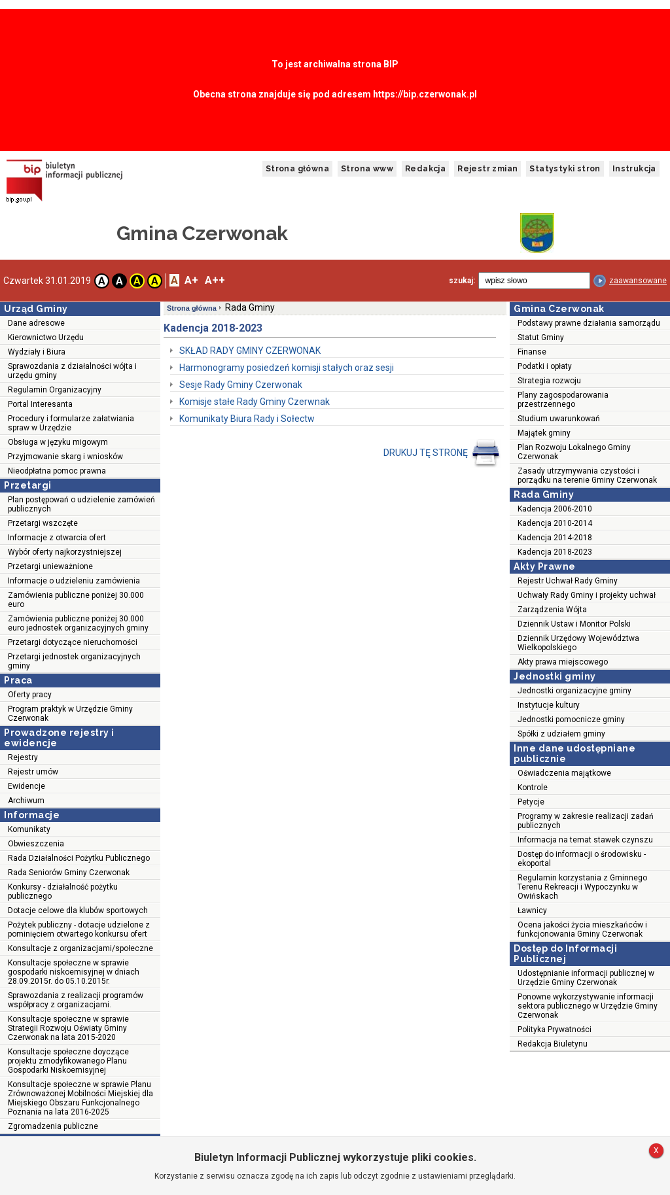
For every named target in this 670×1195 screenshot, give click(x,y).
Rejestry (23, 757)
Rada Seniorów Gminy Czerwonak (69, 872)
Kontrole (533, 787)
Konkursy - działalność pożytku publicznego (63, 891)
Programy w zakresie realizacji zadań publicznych (586, 821)
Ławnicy (532, 910)
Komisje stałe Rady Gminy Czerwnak (254, 401)
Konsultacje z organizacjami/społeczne (80, 948)
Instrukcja (634, 168)
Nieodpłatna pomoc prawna (57, 471)
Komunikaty (29, 829)
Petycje (531, 801)
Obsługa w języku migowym (58, 442)
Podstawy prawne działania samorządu (589, 323)
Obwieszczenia (36, 843)
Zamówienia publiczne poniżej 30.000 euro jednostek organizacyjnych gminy (78, 623)
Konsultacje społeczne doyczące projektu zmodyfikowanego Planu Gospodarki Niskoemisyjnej (68, 1061)
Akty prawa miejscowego (563, 662)
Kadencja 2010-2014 (555, 523)
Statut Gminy (541, 337)
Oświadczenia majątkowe (564, 773)
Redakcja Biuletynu (553, 1043)
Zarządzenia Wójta (552, 609)
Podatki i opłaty (545, 366)
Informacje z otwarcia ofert (57, 537)
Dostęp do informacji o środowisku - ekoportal (582, 859)
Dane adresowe (36, 323)
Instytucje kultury (549, 705)
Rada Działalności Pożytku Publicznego (79, 858)
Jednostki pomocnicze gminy (571, 719)
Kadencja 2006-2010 (555, 508)
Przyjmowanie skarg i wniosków (65, 456)
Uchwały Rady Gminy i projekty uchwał (587, 595)
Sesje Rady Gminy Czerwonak (240, 384)
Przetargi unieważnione (50, 566)
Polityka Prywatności (554, 1029)
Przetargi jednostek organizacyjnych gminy (74, 661)
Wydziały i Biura (36, 351)
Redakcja (425, 168)
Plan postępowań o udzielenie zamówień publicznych (81, 504)
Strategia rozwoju (549, 380)
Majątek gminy (544, 433)
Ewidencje (26, 786)
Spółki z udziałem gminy (561, 733)
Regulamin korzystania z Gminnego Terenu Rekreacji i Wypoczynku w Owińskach (582, 887)
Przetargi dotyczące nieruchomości (72, 642)
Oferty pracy (30, 694)
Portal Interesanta (40, 404)
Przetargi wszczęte (43, 523)
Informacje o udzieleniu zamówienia (74, 580)
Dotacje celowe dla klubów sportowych (78, 910)
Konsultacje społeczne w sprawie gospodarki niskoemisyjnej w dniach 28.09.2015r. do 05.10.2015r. (73, 972)
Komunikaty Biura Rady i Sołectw (247, 418)
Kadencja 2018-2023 (555, 552)
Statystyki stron (564, 168)
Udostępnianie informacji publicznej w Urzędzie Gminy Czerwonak (586, 978)
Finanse (532, 351)
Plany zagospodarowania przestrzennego (563, 399)
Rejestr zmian (487, 168)
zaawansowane (638, 280)
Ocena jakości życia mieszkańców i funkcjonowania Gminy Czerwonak (582, 929)
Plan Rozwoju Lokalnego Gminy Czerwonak (574, 452)
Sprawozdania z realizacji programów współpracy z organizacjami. (75, 1000)
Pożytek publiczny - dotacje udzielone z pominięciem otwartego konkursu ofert (79, 929)
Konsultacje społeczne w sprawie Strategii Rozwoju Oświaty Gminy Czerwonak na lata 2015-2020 (68, 1028)
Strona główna (297, 168)
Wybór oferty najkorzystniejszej (65, 552)
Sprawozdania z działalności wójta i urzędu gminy (72, 371)
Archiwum (26, 800)
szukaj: (462, 280)
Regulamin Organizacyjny (54, 389)
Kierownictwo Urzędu (46, 337)
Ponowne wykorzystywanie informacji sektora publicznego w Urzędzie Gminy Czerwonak (588, 1006)
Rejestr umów (33, 771)
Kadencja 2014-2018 (555, 537)
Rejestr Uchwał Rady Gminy (568, 580)
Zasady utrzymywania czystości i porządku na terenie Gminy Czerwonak (587, 475)
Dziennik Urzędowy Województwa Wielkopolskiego (578, 643)
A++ (215, 280)
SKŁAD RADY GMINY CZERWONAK (250, 350)
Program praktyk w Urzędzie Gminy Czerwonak (70, 713)
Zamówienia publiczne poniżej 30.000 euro (76, 600)
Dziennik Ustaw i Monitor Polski (574, 624)
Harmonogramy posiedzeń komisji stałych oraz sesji (286, 367)
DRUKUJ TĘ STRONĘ (442, 453)
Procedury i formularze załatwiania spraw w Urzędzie (71, 423)
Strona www (367, 168)
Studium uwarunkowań (559, 418)
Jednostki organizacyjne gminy (574, 690)
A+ (191, 280)
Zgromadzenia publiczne (53, 1126)
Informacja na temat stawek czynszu (585, 839)
